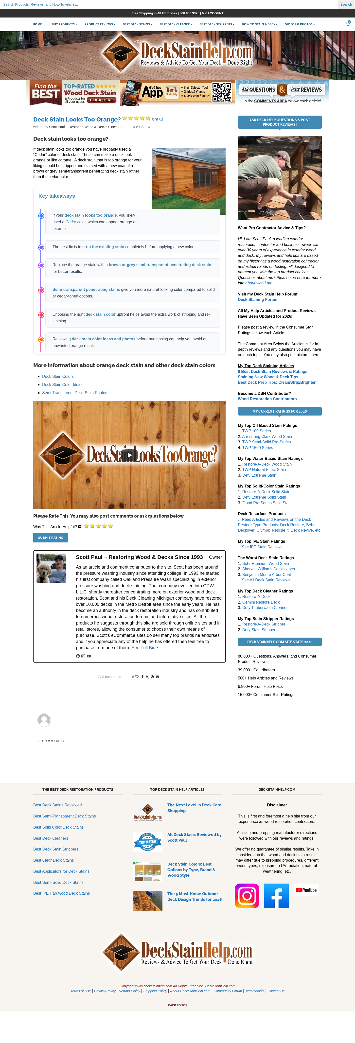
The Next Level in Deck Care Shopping (194, 808)
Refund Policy (129, 991)
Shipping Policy (155, 991)
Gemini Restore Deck (261, 602)
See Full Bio (143, 647)
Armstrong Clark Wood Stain (267, 437)
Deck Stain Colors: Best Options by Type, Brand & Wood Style (191, 870)
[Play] (129, 455)
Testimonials (254, 991)
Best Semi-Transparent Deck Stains (64, 816)
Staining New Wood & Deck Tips (268, 377)
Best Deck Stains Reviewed (57, 805)
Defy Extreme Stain (259, 475)
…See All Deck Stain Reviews (264, 580)
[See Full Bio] (157, 648)
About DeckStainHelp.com (190, 991)
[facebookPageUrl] (78, 657)
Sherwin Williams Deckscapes (268, 569)
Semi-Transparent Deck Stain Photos (74, 393)
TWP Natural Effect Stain (264, 470)
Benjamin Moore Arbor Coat (266, 575)
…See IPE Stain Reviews (260, 547)
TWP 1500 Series (257, 448)
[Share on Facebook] (142, 677)
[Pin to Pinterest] (152, 677)
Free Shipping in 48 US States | (156, 13)
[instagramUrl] (83, 657)
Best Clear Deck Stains (53, 860)
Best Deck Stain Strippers (55, 849)
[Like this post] (137, 677)
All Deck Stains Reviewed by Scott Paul (194, 837)
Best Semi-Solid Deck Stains (58, 882)
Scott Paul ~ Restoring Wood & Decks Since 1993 (87, 127)
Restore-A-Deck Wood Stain (267, 464)
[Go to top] (177, 1005)
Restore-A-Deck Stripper (263, 624)
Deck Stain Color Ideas (62, 384)
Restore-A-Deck (256, 596)
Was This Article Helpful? (55, 527)
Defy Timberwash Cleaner (265, 608)
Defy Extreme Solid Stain (264, 497)
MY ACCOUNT (212, 13)
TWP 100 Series (256, 431)
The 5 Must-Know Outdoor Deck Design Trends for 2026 (194, 896)
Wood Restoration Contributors (267, 399)
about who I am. (259, 283)
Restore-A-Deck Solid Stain (266, 492)
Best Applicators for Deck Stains (61, 871)
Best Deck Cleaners (50, 838)
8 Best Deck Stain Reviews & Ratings (272, 371)
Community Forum (227, 991)
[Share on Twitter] (147, 677)
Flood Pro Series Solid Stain (267, 503)
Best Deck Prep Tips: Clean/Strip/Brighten (277, 382)
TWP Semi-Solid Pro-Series (266, 442)
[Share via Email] (157, 677)
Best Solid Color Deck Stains (58, 827)
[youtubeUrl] (89, 657)
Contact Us (275, 991)
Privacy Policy (105, 991)
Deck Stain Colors (58, 376)
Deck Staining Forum (257, 299)
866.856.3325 (189, 13)
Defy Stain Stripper (258, 630)
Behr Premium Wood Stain (265, 563)
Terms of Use (81, 991)
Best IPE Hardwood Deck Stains (61, 893)
